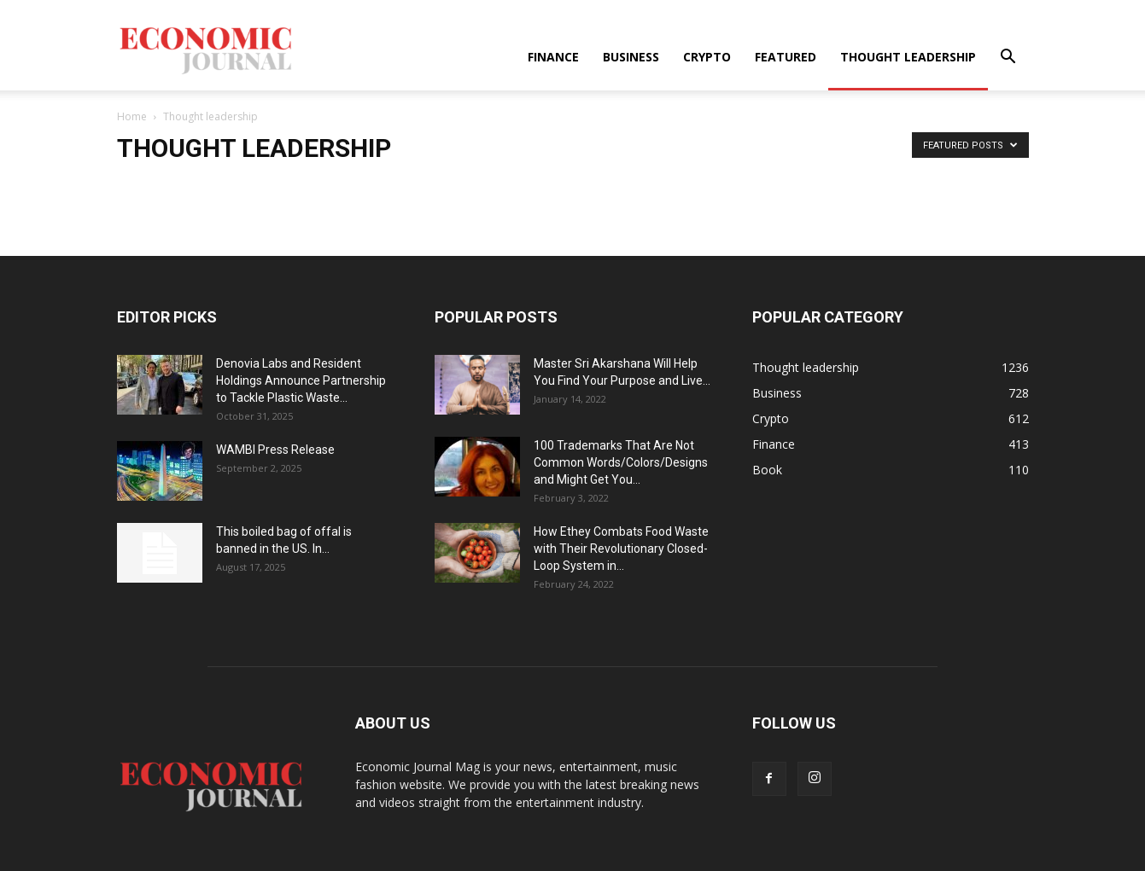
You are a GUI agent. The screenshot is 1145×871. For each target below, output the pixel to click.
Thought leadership (908, 57)
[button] (1008, 58)
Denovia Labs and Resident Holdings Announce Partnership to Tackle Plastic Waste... (301, 380)
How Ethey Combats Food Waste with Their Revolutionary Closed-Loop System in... (621, 548)
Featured (785, 57)
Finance (553, 57)
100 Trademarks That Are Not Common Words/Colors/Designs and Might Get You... (621, 462)
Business (631, 57)
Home (132, 116)
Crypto (707, 57)
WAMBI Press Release (275, 449)
